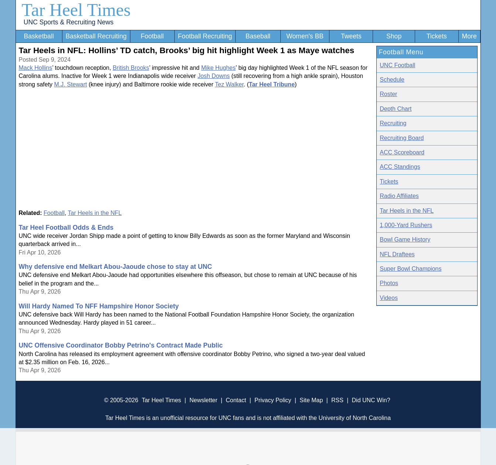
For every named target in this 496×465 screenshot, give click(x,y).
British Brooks (131, 68)
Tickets (437, 36)
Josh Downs (214, 76)
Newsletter (203, 400)
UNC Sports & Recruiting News (68, 22)
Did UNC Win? (371, 400)
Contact (236, 400)
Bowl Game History (405, 239)
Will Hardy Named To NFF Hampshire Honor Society (99, 306)
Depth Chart (395, 109)
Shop (393, 36)
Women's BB (305, 36)
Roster (388, 94)
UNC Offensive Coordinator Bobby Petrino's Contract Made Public (121, 345)
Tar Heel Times (76, 10)
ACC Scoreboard (402, 152)
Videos (389, 298)
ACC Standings (400, 167)
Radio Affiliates (399, 196)
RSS (337, 400)
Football (152, 36)
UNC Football (397, 65)
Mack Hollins (35, 68)
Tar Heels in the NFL (95, 213)
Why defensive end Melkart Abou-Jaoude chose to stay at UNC (115, 266)
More (469, 36)
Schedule (392, 79)
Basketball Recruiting (95, 36)
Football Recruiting (205, 36)
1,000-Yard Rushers (406, 225)
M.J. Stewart (70, 84)
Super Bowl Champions (410, 269)
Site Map (311, 400)
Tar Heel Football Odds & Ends (66, 227)
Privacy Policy (272, 400)
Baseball (258, 36)
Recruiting (393, 123)
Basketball (39, 36)
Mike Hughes (218, 68)
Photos (389, 283)
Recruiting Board (402, 138)
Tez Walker (229, 84)
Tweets (351, 36)
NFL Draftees (397, 254)
